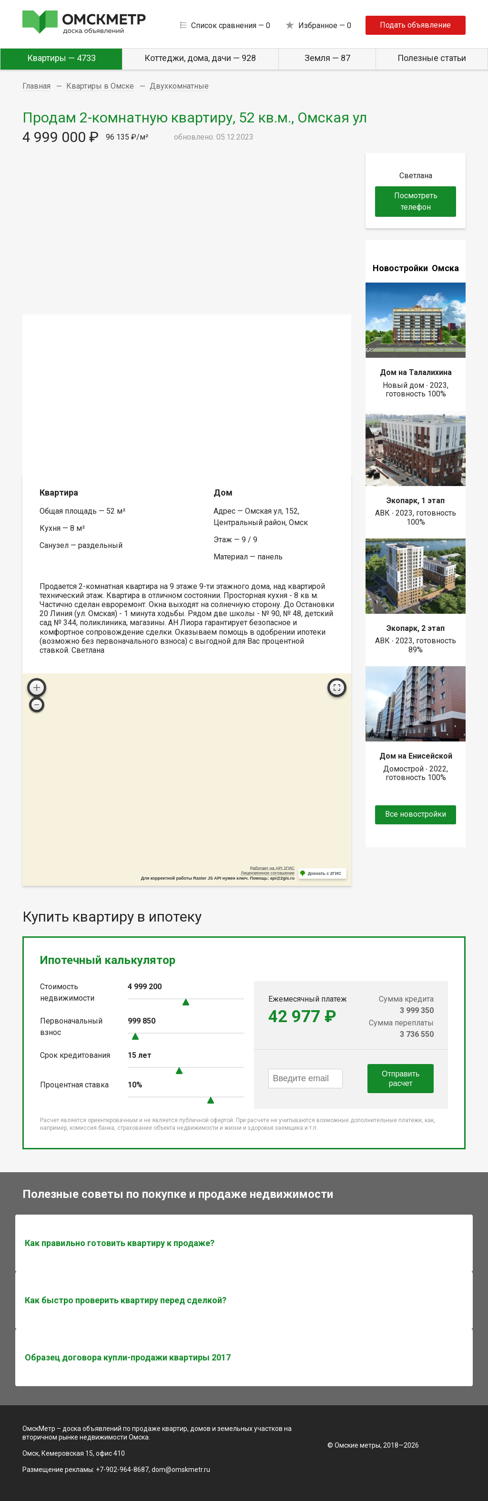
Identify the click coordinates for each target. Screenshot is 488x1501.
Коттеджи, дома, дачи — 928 (200, 58)
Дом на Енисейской (415, 756)
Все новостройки (415, 814)
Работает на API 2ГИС (272, 868)
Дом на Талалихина (416, 372)
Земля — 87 (327, 58)
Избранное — (324, 25)
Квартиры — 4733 (61, 58)
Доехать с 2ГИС (324, 873)
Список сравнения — (230, 25)
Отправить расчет (400, 1078)
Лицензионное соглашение (268, 873)
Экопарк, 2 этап (415, 628)
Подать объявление (415, 25)
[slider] (186, 1001)
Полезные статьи (431, 58)
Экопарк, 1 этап (415, 500)
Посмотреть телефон (415, 201)
